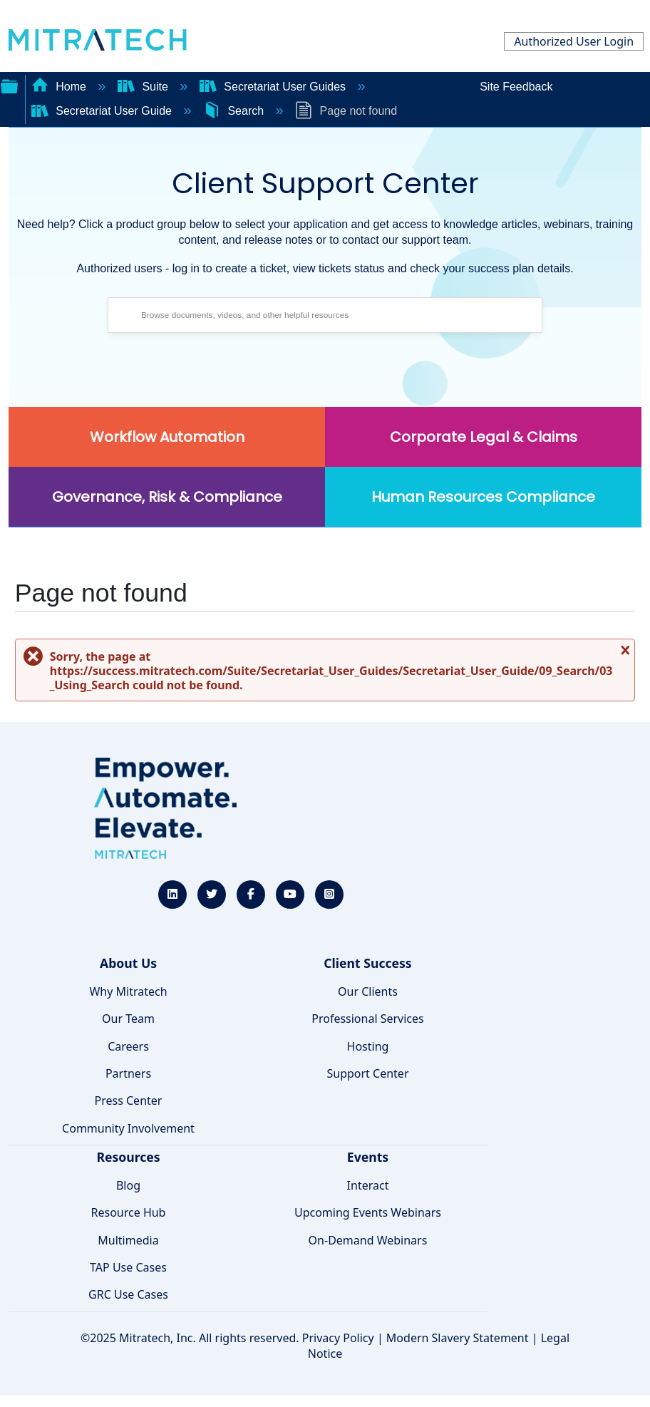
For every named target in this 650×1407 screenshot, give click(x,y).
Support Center (367, 1073)
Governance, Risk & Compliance (167, 497)
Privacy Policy (338, 1338)
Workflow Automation (167, 437)
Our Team (128, 1018)
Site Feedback (516, 87)
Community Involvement (128, 1128)
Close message (624, 655)
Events (367, 1156)
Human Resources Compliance (483, 497)
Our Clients (368, 991)
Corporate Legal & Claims (483, 437)
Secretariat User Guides (274, 87)
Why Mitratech (128, 991)
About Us (128, 963)
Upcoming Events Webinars (367, 1212)
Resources (128, 1156)
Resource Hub (128, 1212)
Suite (144, 87)
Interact (368, 1185)
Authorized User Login (574, 41)
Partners (128, 1073)
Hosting (368, 1046)
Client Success (367, 963)
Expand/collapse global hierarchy (9, 85)
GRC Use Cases (128, 1294)
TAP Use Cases (128, 1267)
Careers (128, 1046)
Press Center (128, 1100)
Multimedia (128, 1240)
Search (235, 111)
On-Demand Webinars (368, 1240)
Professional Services (367, 1018)
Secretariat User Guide (103, 111)
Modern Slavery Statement (457, 1338)
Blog (128, 1185)
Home (60, 87)
